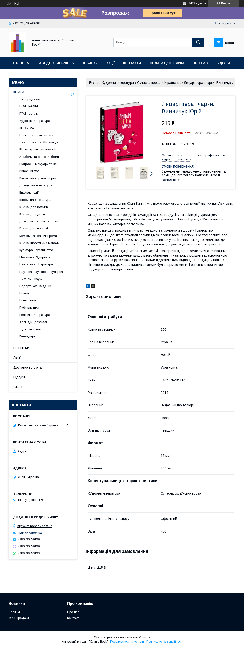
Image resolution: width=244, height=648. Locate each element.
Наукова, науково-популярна (41, 272)
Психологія (27, 300)
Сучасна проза (148, 83)
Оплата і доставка (167, 63)
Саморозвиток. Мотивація (38, 142)
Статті (18, 387)
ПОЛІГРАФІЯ (28, 106)
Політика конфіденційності (164, 641)
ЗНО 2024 (26, 128)
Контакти (132, 63)
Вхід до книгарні (52, 63)
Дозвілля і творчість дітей (38, 221)
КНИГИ (18, 92)
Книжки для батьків (33, 207)
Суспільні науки (31, 279)
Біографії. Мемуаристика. (38, 164)
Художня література (118, 83)
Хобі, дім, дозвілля (33, 322)
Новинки (89, 63)
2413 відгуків (197, 3)
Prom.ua (144, 637)
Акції (110, 63)
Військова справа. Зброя (38, 178)
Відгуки (223, 63)
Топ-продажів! (30, 99)
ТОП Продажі (19, 618)
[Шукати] (198, 42)
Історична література (35, 200)
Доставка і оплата (27, 367)
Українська (172, 83)
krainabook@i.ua (30, 532)
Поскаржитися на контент (127, 641)
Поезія (24, 293)
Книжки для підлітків (34, 228)
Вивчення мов (29, 171)
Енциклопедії (29, 192)
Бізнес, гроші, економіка (37, 149)
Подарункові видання (35, 286)
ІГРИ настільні (29, 113)
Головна (21, 63)
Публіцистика (29, 307)
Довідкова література (35, 185)
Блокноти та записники (36, 135)
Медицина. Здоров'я (34, 257)
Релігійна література (34, 315)
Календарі (27, 336)
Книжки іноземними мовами (39, 243)
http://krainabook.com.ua (34, 526)
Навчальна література (36, 264)
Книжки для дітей (32, 214)
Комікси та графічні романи (39, 236)
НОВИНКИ (21, 348)
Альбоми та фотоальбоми (39, 157)
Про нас (200, 63)
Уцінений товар (30, 329)
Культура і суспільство (36, 250)
